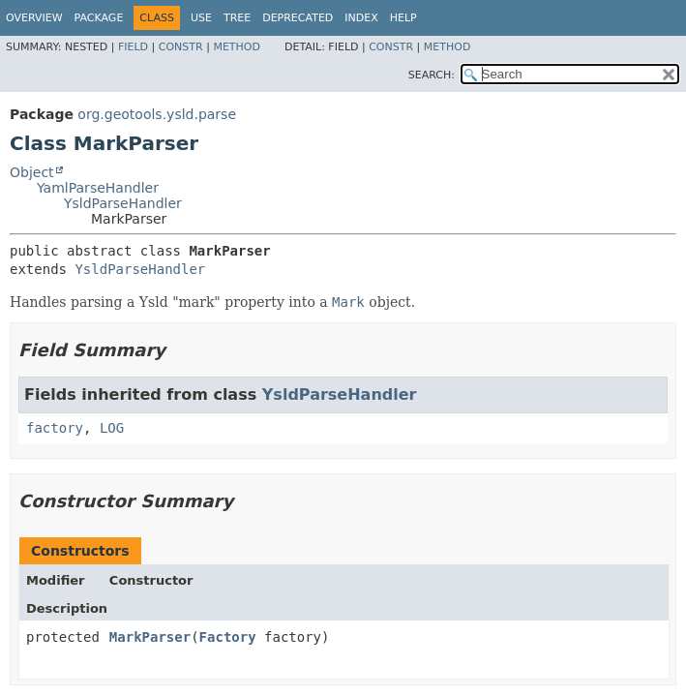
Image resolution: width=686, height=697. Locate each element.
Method (236, 47)
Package (99, 18)
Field (133, 47)
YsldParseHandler (123, 203)
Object (32, 172)
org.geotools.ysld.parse (156, 114)
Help (403, 18)
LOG (112, 428)
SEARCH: (431, 75)
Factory (227, 637)
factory (54, 428)
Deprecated (297, 18)
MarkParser (150, 637)
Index (360, 18)
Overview (34, 18)
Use (201, 18)
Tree (237, 18)
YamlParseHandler (98, 188)
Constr (181, 47)
